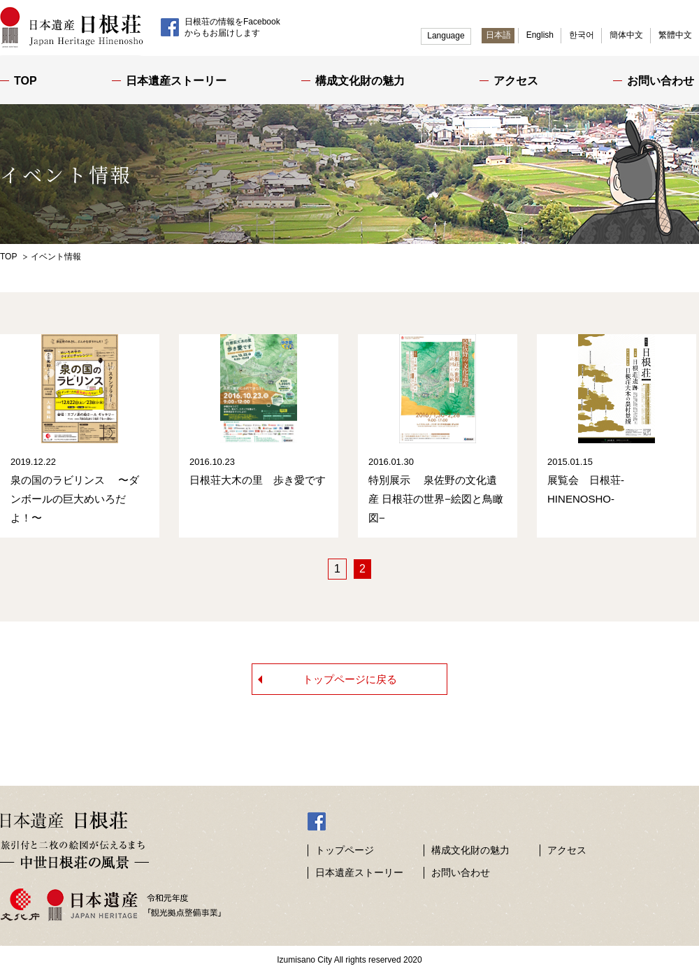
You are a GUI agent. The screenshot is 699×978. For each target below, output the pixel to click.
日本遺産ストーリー (176, 81)
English (540, 35)
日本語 (498, 35)
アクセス (515, 81)
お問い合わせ (660, 81)
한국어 (581, 35)
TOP (25, 81)
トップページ (344, 854)
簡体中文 (626, 35)
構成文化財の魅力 (360, 81)
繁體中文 (675, 35)
